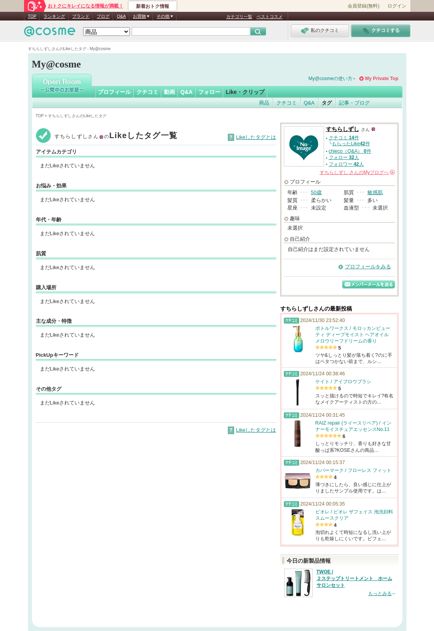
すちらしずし (342, 129)
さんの (357, 172)
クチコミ (147, 92)
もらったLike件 (351, 143)
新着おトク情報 (152, 6)
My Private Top (381, 78)
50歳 (316, 192)
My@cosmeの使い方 (331, 78)
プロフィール (114, 92)
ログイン (396, 6)
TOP (32, 16)
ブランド (80, 16)
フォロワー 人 (346, 164)
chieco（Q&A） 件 (350, 151)
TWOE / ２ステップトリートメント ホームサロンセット (354, 578)
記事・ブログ (354, 103)
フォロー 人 (344, 157)
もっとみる (380, 593)
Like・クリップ (245, 92)
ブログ (103, 16)
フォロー (209, 92)
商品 (264, 103)
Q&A (121, 16)
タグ (327, 103)
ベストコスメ (270, 16)
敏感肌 (375, 192)
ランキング (54, 16)
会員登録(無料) (363, 6)
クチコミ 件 (344, 137)
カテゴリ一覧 (239, 16)
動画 (169, 92)
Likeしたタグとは (256, 137)
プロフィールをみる (368, 267)
